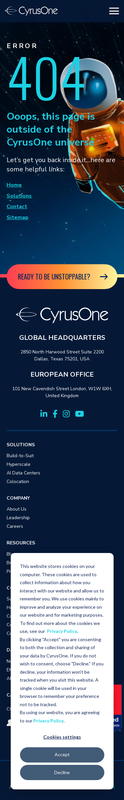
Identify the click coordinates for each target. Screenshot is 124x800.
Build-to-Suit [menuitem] (20, 456)
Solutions (19, 196)
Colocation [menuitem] (18, 481)
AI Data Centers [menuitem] (23, 473)
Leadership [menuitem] (18, 518)
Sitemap (17, 217)
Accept (62, 754)
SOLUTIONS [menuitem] (21, 445)
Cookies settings (62, 737)
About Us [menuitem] (16, 509)
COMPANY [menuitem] (18, 498)
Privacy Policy (62, 631)
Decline (62, 772)
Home (14, 185)
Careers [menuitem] (15, 526)
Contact (17, 206)
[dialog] (62, 671)
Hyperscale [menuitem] (18, 464)
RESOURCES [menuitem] (21, 543)
